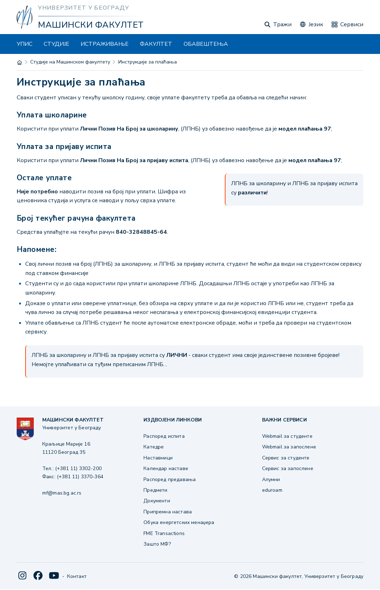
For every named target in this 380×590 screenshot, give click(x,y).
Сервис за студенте (286, 457)
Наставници (158, 457)
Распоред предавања (169, 479)
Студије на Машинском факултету (70, 62)
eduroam (272, 490)
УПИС (24, 44)
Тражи (278, 24)
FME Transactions (164, 533)
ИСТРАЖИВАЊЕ (105, 44)
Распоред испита (163, 436)
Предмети (155, 490)
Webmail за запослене (289, 446)
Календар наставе (165, 468)
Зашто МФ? (156, 544)
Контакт (77, 576)
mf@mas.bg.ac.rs (61, 493)
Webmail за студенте (287, 436)
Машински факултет (90, 25)
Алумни (271, 479)
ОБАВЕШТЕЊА (206, 44)
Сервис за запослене (287, 468)
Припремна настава (167, 511)
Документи (156, 500)
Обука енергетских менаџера (178, 522)
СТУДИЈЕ (56, 44)
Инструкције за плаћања (147, 62)
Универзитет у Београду (83, 8)
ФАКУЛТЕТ (156, 44)
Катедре (153, 446)
